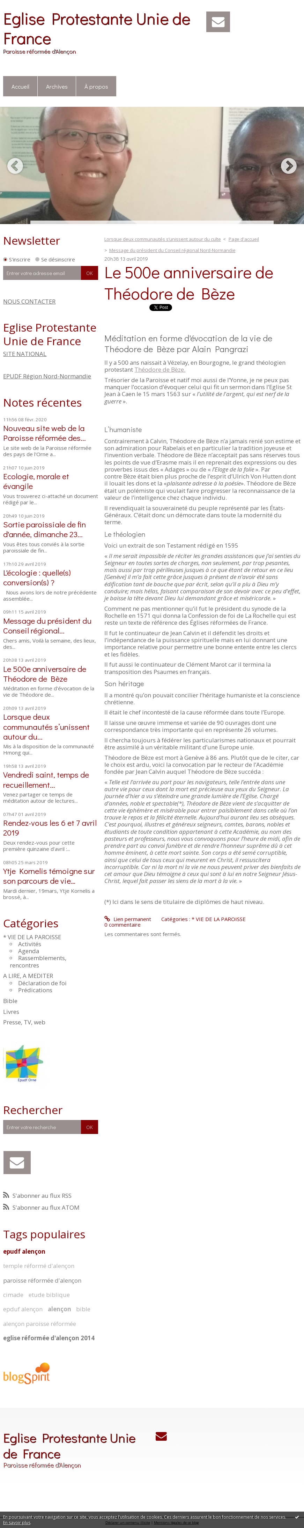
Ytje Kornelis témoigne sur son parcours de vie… (49, 875)
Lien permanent (127, 918)
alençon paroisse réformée (39, 1324)
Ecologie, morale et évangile (36, 480)
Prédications (35, 990)
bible (83, 1309)
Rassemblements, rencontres (38, 961)
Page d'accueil (244, 239)
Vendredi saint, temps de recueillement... (46, 779)
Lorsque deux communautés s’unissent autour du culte (162, 239)
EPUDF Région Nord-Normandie (47, 376)
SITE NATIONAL (24, 354)
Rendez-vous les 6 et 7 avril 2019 (50, 827)
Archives (57, 86)
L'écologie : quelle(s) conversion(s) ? (37, 577)
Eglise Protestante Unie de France (96, 27)
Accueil (20, 86)
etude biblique (49, 1295)
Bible (10, 1001)
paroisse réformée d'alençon (42, 1280)
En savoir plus (16, 1523)
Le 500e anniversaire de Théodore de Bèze (44, 673)
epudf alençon (24, 1251)
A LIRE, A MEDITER (28, 976)
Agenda (28, 951)
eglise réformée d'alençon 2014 (49, 1338)
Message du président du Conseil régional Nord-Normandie (172, 250)
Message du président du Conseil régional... (47, 625)
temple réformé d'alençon (38, 1266)
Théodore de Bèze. (159, 369)
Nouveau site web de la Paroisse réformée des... (44, 432)
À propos (96, 86)
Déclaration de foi (42, 983)
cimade (13, 1295)
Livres (11, 1012)
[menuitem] (20, 86)
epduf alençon (23, 1309)
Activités (29, 944)
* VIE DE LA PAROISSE (32, 937)
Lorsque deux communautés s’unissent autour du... (46, 726)
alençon (59, 1309)
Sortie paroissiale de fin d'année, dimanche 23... (44, 529)
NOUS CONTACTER (29, 301)
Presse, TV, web (24, 1022)
